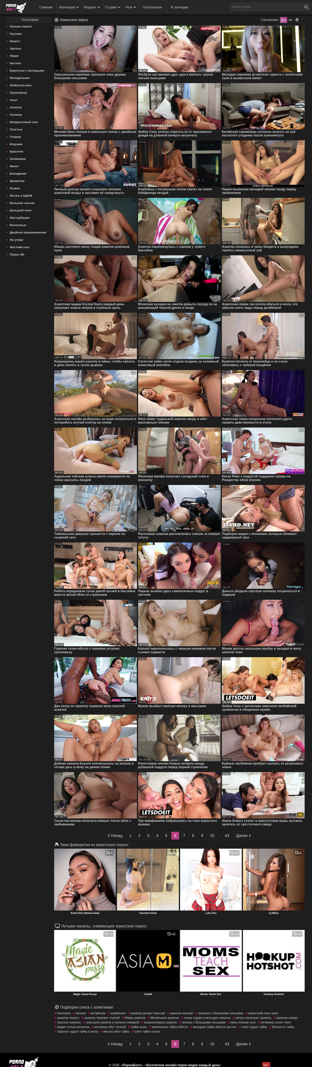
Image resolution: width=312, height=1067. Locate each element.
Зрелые (15, 48)
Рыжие (15, 188)
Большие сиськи (22, 203)
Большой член (20, 210)
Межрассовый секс (24, 122)
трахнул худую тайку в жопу (77, 1031)
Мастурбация (19, 217)
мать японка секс (243, 1022)
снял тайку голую (147, 1031)
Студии (112, 7)
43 (227, 835)
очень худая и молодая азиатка (207, 1017)
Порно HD (17, 254)
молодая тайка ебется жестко (215, 1027)
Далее (243, 835)
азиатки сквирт (287, 1017)
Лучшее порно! (21, 26)
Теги (130, 7)
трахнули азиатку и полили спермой (112, 1022)
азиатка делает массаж (148, 1013)
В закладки (179, 7)
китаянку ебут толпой (110, 1027)
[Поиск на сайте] (307, 7)
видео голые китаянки (73, 1027)
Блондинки (18, 173)
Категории (69, 7)
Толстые (16, 129)
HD (290, 19)
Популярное (152, 7)
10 (212, 835)
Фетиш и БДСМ (21, 195)
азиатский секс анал (263, 1013)
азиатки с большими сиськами (221, 1013)
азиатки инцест (68, 1017)
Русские (16, 33)
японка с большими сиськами (203, 1022)
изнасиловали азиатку (160, 1022)
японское (64, 1013)
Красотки (16, 151)
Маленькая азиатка (164, 1017)
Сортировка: (270, 19)
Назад (115, 835)
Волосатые (18, 225)
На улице (16, 239)
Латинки (16, 114)
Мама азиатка (135, 1017)
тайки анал (139, 1027)
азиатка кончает (182, 1013)
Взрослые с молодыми (27, 70)
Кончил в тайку (283, 1027)
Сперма (15, 136)
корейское (118, 1013)
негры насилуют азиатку (253, 1017)
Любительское (20, 85)
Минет (14, 166)
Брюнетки (17, 181)
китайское (98, 1013)
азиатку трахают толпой (102, 1017)
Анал (13, 100)
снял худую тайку (254, 1027)
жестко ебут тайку (116, 1031)
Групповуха (18, 92)
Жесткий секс (20, 247)
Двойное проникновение (28, 232)
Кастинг (15, 63)
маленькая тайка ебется (170, 1027)
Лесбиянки (18, 158)
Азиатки (16, 107)
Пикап (14, 55)
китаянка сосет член (276, 1022)
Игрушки (16, 144)
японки (81, 1013)
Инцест (15, 41)
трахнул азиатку (69, 1022)
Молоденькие (20, 78)
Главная (45, 7)
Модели (92, 7)
